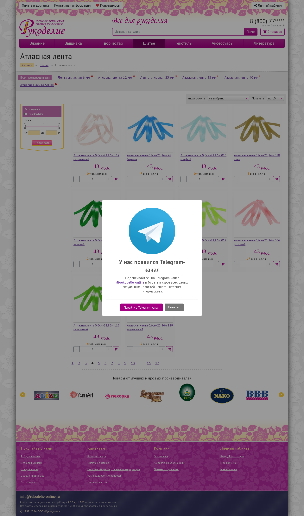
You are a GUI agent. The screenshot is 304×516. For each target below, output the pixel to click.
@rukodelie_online (130, 282)
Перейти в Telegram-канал (141, 307)
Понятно (174, 307)
